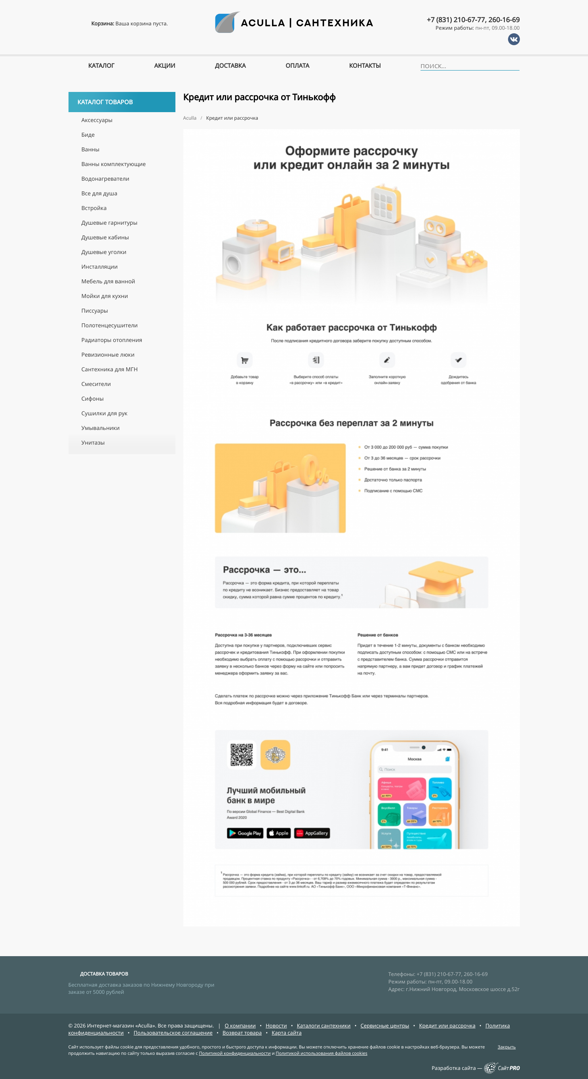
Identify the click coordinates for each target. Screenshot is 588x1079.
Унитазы (93, 443)
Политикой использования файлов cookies (321, 1053)
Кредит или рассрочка (447, 1025)
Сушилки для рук (104, 413)
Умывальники (101, 428)
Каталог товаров (123, 102)
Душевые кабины (105, 237)
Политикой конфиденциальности (234, 1053)
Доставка (230, 66)
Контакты (365, 66)
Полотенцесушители (110, 325)
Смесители (96, 384)
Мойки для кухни (105, 296)
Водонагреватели (105, 179)
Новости (276, 1025)
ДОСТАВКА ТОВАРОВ (104, 973)
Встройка (94, 208)
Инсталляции (100, 267)
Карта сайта (287, 1032)
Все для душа (100, 193)
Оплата (297, 66)
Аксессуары (97, 120)
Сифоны (93, 399)
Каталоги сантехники (324, 1025)
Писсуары (95, 311)
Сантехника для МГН (110, 369)
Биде (88, 135)
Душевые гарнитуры (110, 223)
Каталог (101, 66)
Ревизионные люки (108, 355)
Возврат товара (242, 1032)
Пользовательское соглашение (173, 1032)
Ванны (91, 149)
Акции (164, 66)
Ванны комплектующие (114, 164)
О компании (240, 1025)
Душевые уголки (104, 252)
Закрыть (507, 1047)
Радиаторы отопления (112, 340)
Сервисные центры (385, 1025)
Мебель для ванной (108, 281)
